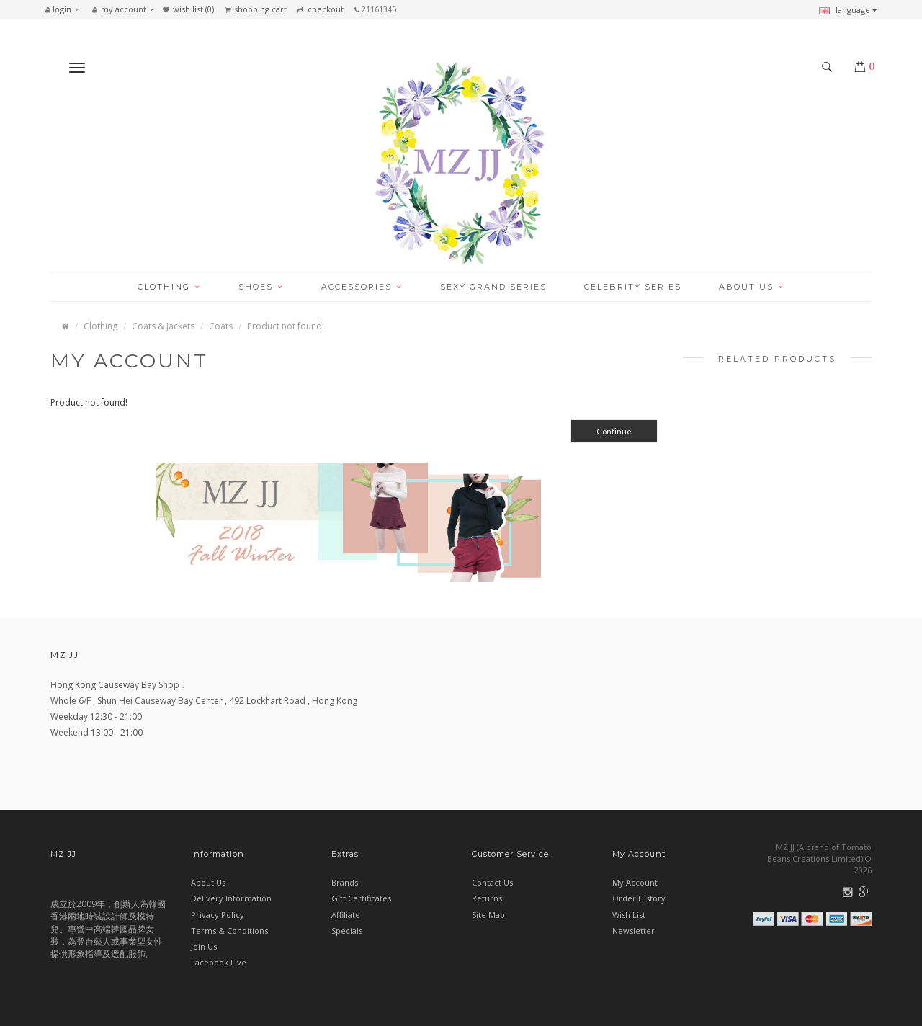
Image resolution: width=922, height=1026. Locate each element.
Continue (614, 431)
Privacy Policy (217, 914)
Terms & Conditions (229, 930)
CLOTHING (169, 287)
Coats (221, 326)
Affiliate (345, 914)
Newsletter (633, 930)
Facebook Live (218, 962)
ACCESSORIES (362, 287)
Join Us (204, 946)
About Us (208, 882)
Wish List (628, 914)
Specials (346, 930)
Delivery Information (231, 898)
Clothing (100, 326)
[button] (66, 9)
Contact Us (492, 882)
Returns (487, 898)
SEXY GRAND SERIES (493, 287)
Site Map (488, 914)
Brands (344, 882)
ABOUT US (751, 287)
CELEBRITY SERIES (632, 287)
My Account (635, 882)
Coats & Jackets (163, 326)
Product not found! (285, 326)
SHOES (261, 287)
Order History (639, 898)
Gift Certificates (361, 898)
